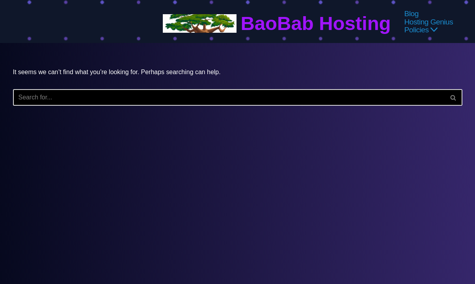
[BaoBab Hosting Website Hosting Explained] (277, 23)
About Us (357, 255)
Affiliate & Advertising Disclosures (255, 255)
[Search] (229, 97)
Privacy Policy (125, 255)
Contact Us (323, 255)
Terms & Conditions (177, 255)
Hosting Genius (428, 22)
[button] (434, 29)
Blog (411, 13)
